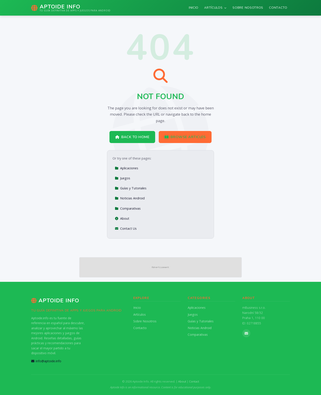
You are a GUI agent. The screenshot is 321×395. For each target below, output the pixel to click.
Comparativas (128, 208)
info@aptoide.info (46, 361)
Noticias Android (130, 198)
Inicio (193, 8)
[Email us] (246, 333)
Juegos (122, 178)
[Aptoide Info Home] (71, 8)
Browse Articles (185, 137)
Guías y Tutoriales (130, 188)
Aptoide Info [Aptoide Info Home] (55, 300)
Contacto (278, 8)
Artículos (215, 8)
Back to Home (132, 137)
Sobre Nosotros (248, 8)
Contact (194, 381)
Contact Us (126, 228)
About (122, 218)
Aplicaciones (126, 168)
